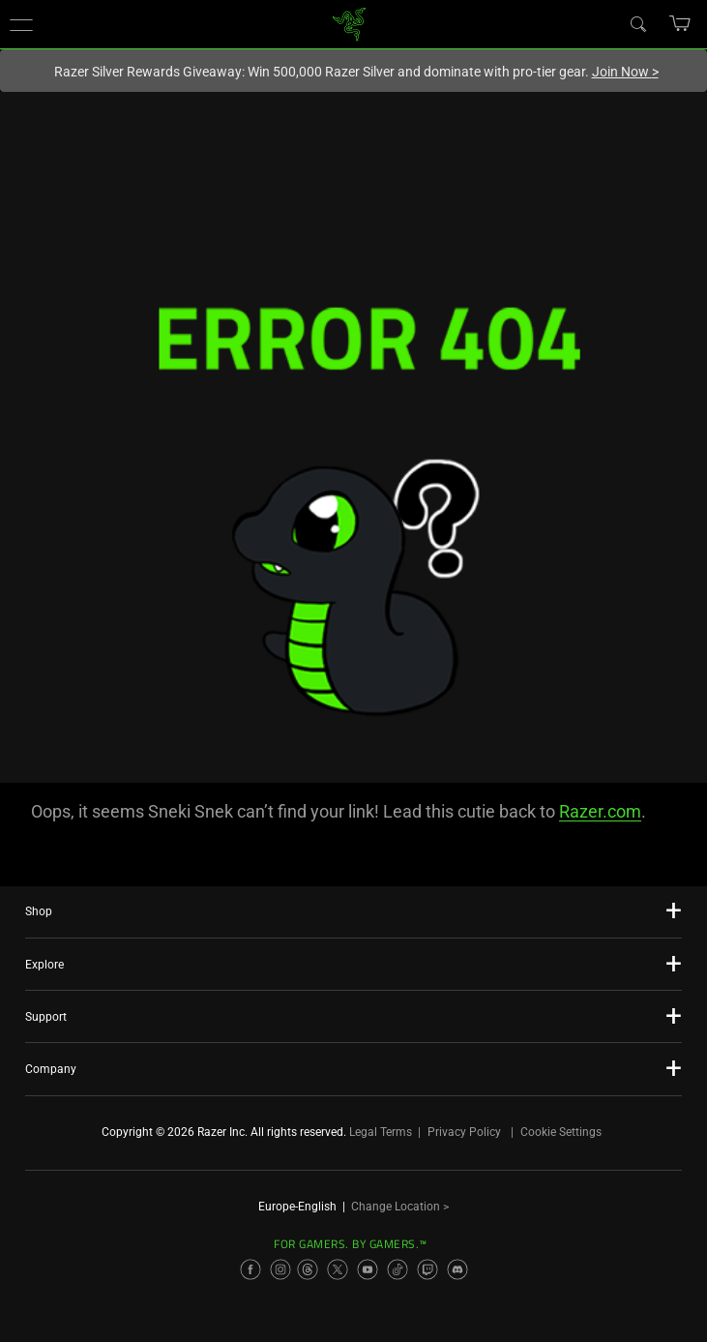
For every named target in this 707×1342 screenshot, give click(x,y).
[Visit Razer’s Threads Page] (307, 1269)
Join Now (625, 71)
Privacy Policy (464, 1132)
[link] (349, 23)
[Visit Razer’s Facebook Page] (250, 1269)
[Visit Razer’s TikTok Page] (397, 1269)
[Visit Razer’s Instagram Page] (280, 1269)
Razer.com (600, 811)
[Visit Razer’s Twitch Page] (427, 1269)
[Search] (637, 23)
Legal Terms (380, 1132)
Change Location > (400, 1206)
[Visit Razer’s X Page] (337, 1269)
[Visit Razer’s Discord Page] (457, 1269)
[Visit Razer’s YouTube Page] (367, 1269)
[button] (21, 24)
